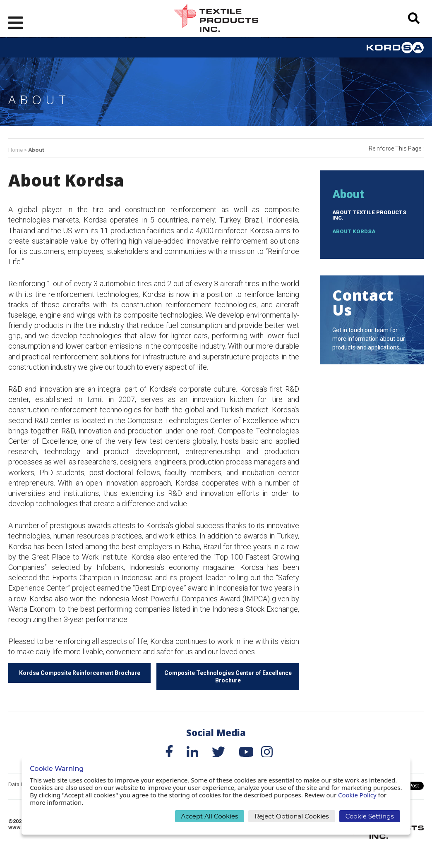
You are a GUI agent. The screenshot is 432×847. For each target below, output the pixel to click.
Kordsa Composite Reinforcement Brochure (79, 673)
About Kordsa (353, 231)
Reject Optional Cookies (291, 816)
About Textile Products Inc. (369, 215)
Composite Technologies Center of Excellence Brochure (228, 677)
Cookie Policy (357, 795)
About (36, 150)
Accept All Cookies (209, 816)
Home (15, 150)
